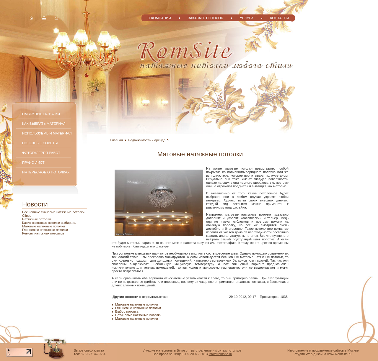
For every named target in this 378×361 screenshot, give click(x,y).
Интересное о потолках (46, 172)
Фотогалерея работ (41, 153)
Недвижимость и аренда (146, 140)
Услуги (246, 18)
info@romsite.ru (220, 354)
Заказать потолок (205, 18)
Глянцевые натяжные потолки (45, 230)
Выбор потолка (126, 311)
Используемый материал (47, 133)
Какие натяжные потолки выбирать (49, 222)
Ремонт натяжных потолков (43, 233)
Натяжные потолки (41, 114)
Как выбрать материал (44, 123)
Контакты (279, 18)
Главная (116, 140)
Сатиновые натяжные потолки (138, 315)
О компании (159, 18)
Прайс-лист (33, 162)
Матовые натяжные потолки (43, 226)
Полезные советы (40, 143)
